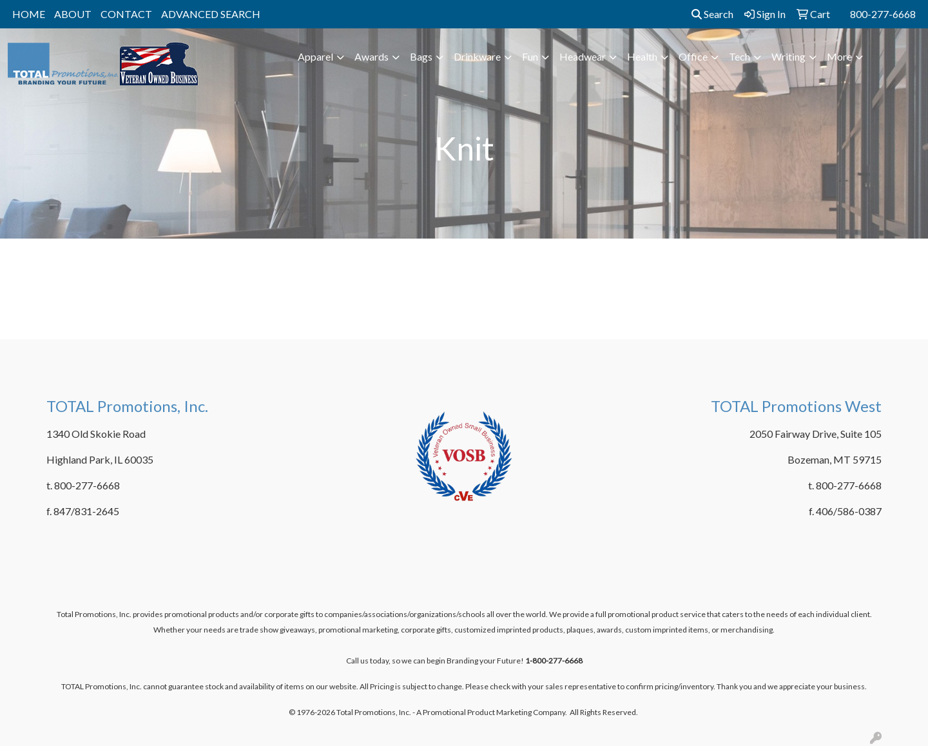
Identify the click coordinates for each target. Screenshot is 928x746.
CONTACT (126, 14)
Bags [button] (421, 56)
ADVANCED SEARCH (210, 14)
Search (712, 14)
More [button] (839, 56)
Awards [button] (371, 56)
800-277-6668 (883, 14)
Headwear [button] (582, 56)
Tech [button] (739, 56)
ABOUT (73, 14)
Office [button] (693, 56)
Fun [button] (530, 56)
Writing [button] (788, 56)
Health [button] (642, 56)
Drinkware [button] (477, 56)
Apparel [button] (315, 56)
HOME (28, 14)
